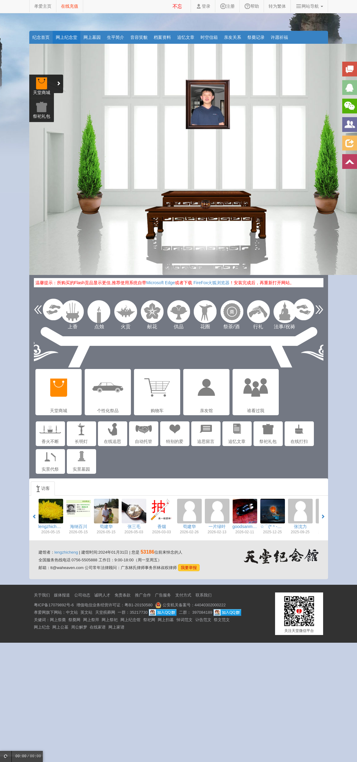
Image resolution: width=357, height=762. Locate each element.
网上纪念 (42, 627)
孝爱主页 (42, 6)
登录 (203, 6)
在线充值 (69, 6)
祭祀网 (149, 619)
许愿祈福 (279, 37)
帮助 (251, 6)
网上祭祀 (110, 619)
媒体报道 (62, 595)
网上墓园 (92, 37)
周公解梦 (79, 627)
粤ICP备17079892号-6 (54, 605)
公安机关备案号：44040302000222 (190, 605)
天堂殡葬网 (105, 612)
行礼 (258, 311)
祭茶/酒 (231, 311)
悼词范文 (184, 619)
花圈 (205, 311)
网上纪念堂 (66, 37)
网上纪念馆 (130, 619)
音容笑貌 (139, 37)
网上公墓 (60, 627)
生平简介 (115, 37)
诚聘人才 (102, 595)
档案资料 (162, 37)
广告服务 (163, 595)
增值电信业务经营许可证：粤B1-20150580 (114, 605)
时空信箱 (209, 37)
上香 (72, 311)
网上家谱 (116, 627)
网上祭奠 (58, 619)
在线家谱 (98, 627)
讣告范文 (203, 619)
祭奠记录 (256, 37)
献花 (152, 311)
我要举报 (189, 567)
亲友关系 (232, 37)
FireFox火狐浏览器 (211, 282)
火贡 (125, 311)
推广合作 (143, 595)
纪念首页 (41, 37)
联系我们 (204, 595)
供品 (178, 311)
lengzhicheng (66, 552)
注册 (227, 6)
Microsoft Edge (160, 282)
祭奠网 (74, 619)
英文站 (86, 612)
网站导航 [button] (309, 6)
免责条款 (123, 595)
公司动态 (82, 595)
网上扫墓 (166, 619)
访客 (43, 488)
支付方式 (183, 595)
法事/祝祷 (284, 311)
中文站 (72, 612)
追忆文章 (185, 37)
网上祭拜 (91, 619)
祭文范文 (222, 619)
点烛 (99, 311)
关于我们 (42, 595)
